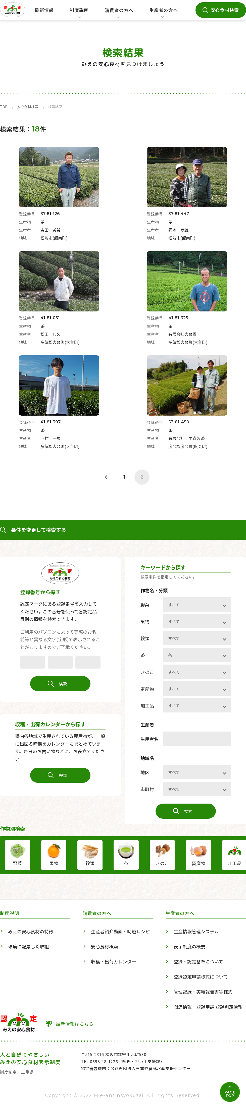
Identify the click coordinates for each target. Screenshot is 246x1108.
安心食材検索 (225, 10)
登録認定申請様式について (201, 976)
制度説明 (78, 13)
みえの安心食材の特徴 (30, 931)
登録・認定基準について (198, 961)
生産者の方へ (163, 13)
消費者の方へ (119, 13)
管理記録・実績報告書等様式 (203, 991)
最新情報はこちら (75, 1024)
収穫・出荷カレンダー (113, 961)
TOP (3, 106)
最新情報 (44, 10)
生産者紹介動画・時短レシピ (120, 931)
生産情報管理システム (196, 931)
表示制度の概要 (189, 946)
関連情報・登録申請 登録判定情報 (208, 1006)
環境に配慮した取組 (28, 946)
